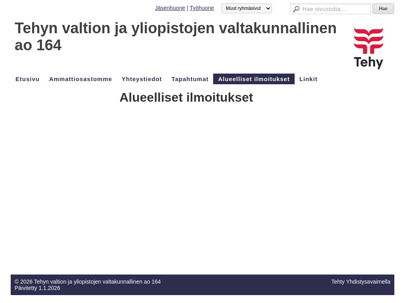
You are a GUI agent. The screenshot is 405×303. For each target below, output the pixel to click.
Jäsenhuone (170, 8)
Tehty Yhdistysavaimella (360, 281)
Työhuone (202, 8)
